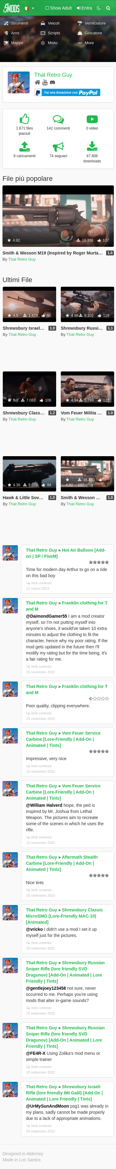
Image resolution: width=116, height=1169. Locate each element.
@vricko (34, 929)
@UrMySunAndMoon (47, 1106)
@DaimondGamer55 (46, 616)
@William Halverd (44, 805)
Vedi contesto (39, 583)
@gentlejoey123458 (46, 988)
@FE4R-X (35, 1053)
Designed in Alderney (23, 1153)
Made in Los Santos (21, 1159)
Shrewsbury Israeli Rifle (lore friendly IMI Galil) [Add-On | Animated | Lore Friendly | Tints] (64, 1092)
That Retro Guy (53, 75)
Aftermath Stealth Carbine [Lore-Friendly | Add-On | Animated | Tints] (62, 863)
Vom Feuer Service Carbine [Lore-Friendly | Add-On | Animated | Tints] (63, 739)
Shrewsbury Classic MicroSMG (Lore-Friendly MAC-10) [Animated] (64, 916)
